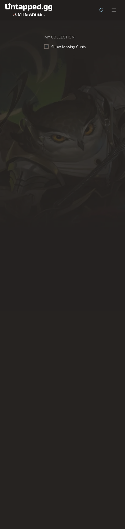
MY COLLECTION (59, 37)
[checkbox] (65, 46)
